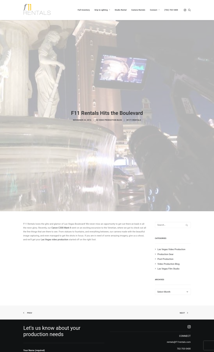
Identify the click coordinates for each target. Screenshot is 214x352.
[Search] (173, 194)
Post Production (165, 228)
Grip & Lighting (102, 10)
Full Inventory (84, 10)
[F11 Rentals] (37, 10)
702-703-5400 (184, 317)
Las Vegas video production (54, 208)
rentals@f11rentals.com (179, 311)
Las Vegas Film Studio (169, 237)
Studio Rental (121, 10)
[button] (185, 10)
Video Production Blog (110, 105)
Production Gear (166, 223)
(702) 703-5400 (171, 10)
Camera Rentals (138, 10)
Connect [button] (154, 10)
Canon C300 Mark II (61, 196)
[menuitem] (84, 10)
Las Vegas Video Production (171, 218)
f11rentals (135, 105)
